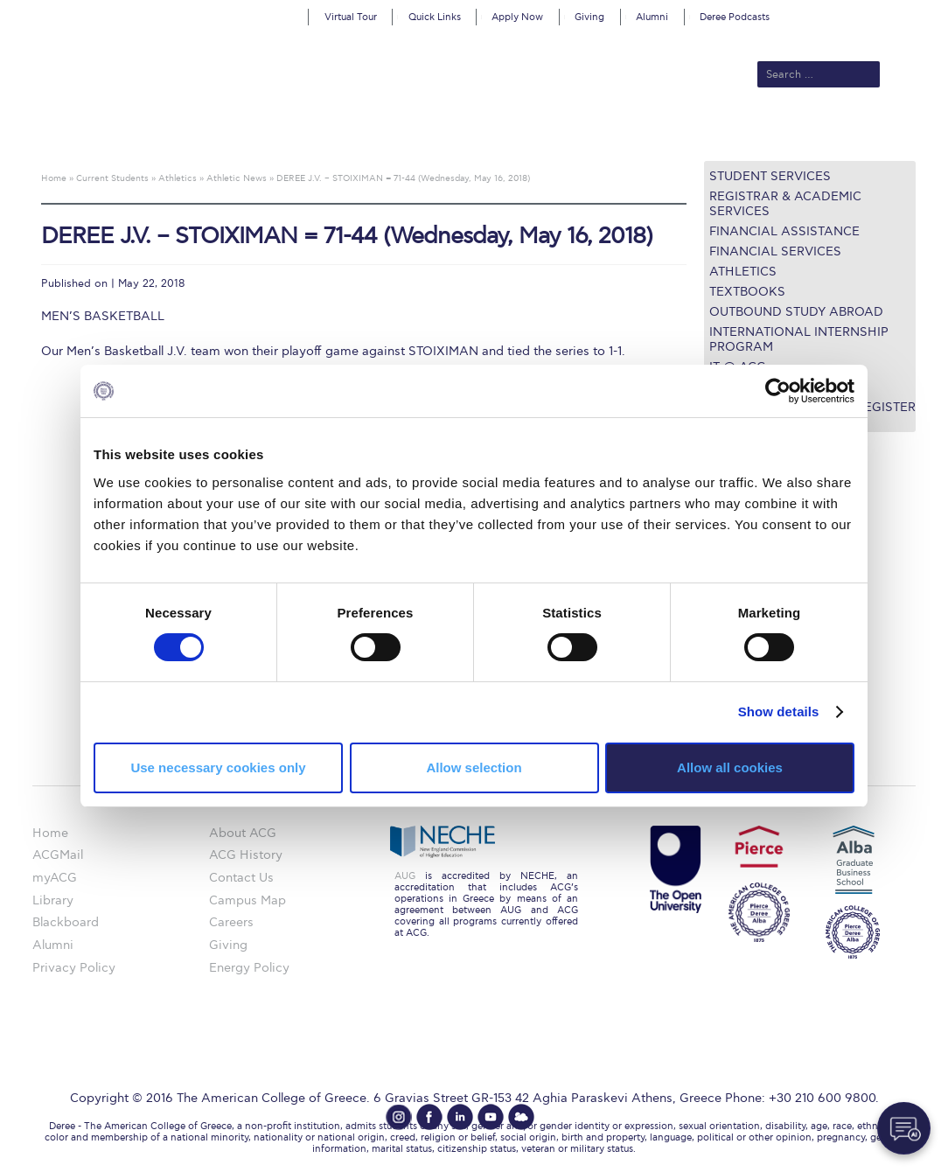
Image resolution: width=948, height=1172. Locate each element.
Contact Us (241, 877)
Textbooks (747, 291)
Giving (589, 17)
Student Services (770, 176)
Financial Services (775, 251)
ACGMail (57, 855)
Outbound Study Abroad (796, 311)
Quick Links (434, 17)
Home (50, 833)
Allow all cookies (730, 767)
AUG (404, 876)
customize (873, 12)
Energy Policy (249, 967)
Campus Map (247, 900)
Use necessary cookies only (217, 767)
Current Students (734, 133)
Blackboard (65, 922)
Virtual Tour (350, 17)
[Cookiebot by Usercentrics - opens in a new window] (777, 391)
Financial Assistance (784, 231)
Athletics (743, 271)
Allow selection (473, 767)
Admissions (321, 133)
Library (52, 900)
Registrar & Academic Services (785, 204)
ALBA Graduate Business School (556, 133)
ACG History (245, 855)
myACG (54, 877)
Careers (231, 922)
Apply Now (517, 17)
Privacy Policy (73, 967)
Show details (778, 711)
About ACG (237, 133)
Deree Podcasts (735, 17)
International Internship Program (799, 339)
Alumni (652, 17)
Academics (404, 133)
